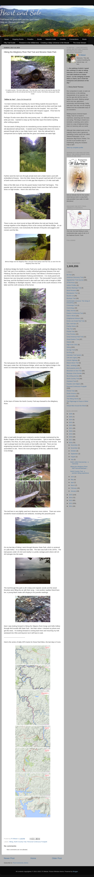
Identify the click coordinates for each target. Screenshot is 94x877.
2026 (71, 414)
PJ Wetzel (82, 55)
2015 (71, 495)
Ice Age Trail (71, 350)
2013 (71, 500)
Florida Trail (70, 331)
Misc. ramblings (72, 365)
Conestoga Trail (72, 305)
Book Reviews (71, 290)
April (72, 482)
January (73, 491)
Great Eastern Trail (73, 339)
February (74, 488)
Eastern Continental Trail (75, 313)
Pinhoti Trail (70, 391)
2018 (71, 437)
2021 (71, 428)
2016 (71, 442)
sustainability (71, 396)
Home (6, 39)
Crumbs (63, 39)
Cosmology (70, 308)
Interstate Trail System (74, 355)
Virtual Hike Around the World (76, 406)
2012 (71, 503)
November (74, 448)
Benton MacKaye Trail (74, 288)
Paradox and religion (73, 384)
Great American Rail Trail (75, 337)
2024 (71, 419)
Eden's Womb (71, 316)
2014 (71, 497)
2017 (71, 440)
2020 (71, 431)
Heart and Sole (20, 12)
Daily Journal (71, 310)
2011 (71, 506)
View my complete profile (75, 147)
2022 (71, 425)
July (72, 459)
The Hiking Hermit (72, 399)
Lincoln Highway (72, 360)
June (72, 476)
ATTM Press (71, 282)
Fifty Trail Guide (9, 43)
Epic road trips (71, 323)
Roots (84, 39)
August (73, 456)
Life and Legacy (72, 357)
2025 (71, 417)
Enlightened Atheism (73, 318)
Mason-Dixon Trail (73, 363)
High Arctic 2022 (72, 344)
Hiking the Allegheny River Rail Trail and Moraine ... (79, 467)
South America (71, 393)
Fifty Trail (70, 329)
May (72, 479)
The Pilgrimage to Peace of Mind (77, 401)
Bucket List (70, 296)
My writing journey (73, 376)
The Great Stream (79, 43)
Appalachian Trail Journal (75, 280)
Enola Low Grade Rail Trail (75, 321)
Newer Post (9, 858)
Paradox (30, 39)
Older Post (57, 858)
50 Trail (69, 275)
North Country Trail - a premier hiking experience (79, 472)
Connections (73, 39)
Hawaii (69, 342)
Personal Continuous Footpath (37, 842)
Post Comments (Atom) (20, 863)
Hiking (11, 842)
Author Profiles (71, 285)
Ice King (69, 352)
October (73, 451)
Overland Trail (71, 381)
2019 (71, 434)
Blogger (75, 871)
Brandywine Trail (72, 293)
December (74, 445)
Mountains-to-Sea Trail (74, 371)
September (74, 454)
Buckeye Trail (71, 298)
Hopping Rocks (18, 39)
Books (39, 39)
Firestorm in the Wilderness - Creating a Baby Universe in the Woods (44, 43)
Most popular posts (73, 368)
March (73, 485)
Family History (71, 326)
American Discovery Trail (75, 277)
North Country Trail (20, 842)
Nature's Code (51, 39)
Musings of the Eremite (74, 373)
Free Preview (71, 334)
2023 (71, 422)
